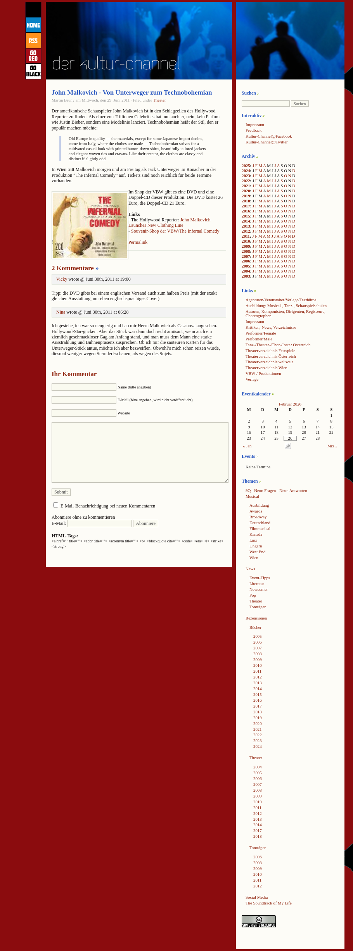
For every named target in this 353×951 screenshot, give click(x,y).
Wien (253, 557)
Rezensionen (256, 618)
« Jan (247, 446)
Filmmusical (259, 528)
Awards (255, 511)
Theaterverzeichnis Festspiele (270, 350)
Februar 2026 (290, 404)
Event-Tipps (259, 577)
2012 (246, 231)
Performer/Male (259, 339)
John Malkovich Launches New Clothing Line (169, 222)
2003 (246, 276)
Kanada (255, 534)
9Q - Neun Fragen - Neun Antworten (276, 490)
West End (257, 551)
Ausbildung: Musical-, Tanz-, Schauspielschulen (286, 305)
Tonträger (257, 606)
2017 (246, 206)
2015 (246, 216)
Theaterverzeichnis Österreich (271, 356)
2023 (246, 175)
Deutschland (259, 522)
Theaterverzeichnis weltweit (269, 361)
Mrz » (332, 446)
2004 (246, 271)
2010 (246, 241)
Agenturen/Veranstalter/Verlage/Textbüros (281, 299)
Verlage (252, 379)
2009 (246, 246)
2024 (246, 170)
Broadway (257, 516)
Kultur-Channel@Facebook (269, 136)
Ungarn (255, 546)
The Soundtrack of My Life (269, 903)
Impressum (255, 124)
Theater (159, 100)
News (250, 568)
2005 (246, 266)
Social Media (257, 897)
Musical (252, 496)
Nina (60, 312)
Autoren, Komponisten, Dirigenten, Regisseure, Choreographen (285, 313)
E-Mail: (92, 523)
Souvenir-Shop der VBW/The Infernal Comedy (175, 231)
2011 (246, 236)
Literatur (256, 583)
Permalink (137, 242)
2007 (246, 256)
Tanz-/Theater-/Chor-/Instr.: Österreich (278, 344)
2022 (246, 180)
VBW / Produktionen (263, 373)
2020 (246, 190)
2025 (246, 165)
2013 (246, 226)
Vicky (61, 279)
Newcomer (258, 589)
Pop (252, 595)
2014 (246, 221)
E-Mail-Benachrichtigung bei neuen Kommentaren (108, 506)
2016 (246, 211)
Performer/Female (261, 333)
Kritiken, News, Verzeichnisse (271, 327)
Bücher (255, 627)
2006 (246, 261)
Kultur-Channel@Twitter (267, 142)
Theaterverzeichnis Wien (266, 367)
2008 (246, 251)
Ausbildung (259, 505)
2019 (246, 195)
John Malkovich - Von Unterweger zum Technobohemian (132, 92)
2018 (246, 200)
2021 (246, 185)
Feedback (253, 130)
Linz (253, 540)
